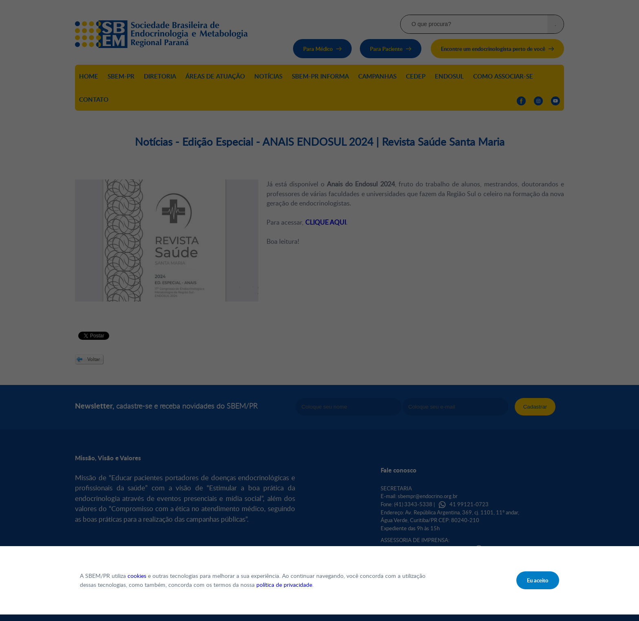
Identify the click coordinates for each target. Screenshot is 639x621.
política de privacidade (284, 584)
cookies (137, 575)
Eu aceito (538, 580)
